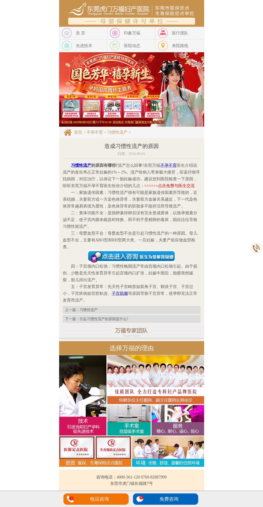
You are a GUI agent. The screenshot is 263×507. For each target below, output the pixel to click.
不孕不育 (95, 132)
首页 (78, 132)
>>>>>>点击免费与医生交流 (169, 185)
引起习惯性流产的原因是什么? (104, 319)
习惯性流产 (117, 132)
